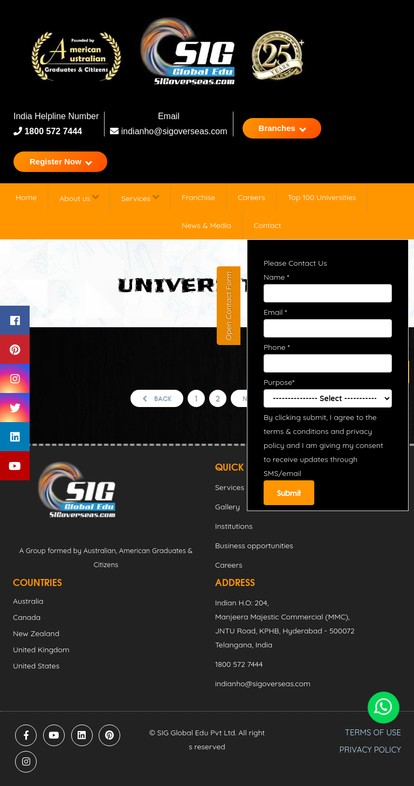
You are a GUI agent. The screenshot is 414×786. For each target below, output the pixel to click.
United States (36, 666)
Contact (267, 225)
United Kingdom (41, 649)
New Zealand (36, 633)
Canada (26, 617)
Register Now (61, 161)
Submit (289, 493)
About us (79, 197)
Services (140, 197)
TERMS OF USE (373, 732)
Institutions (233, 526)
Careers (251, 197)
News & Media (206, 225)
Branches (282, 128)
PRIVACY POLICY (370, 749)
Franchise (198, 197)
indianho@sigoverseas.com (168, 131)
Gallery (227, 507)
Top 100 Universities (322, 197)
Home (26, 197)
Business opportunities (254, 545)
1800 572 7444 (52, 131)
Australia (28, 601)
